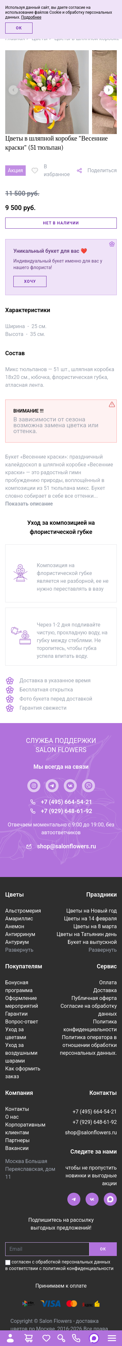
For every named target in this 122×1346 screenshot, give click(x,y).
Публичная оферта (94, 998)
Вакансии (17, 1148)
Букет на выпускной (92, 942)
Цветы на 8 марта (95, 926)
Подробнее (31, 17)
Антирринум (20, 934)
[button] (109, 90)
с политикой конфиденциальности (76, 1268)
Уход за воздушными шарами (21, 1053)
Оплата (108, 982)
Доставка (105, 990)
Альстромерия (23, 911)
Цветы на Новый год (91, 911)
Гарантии (16, 1014)
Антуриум (17, 942)
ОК (103, 1249)
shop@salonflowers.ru (66, 846)
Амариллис (19, 918)
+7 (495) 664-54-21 (66, 801)
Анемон (14, 926)
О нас (12, 1117)
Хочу (30, 281)
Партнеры (17, 1140)
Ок (19, 28)
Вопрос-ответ (21, 1022)
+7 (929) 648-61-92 (66, 811)
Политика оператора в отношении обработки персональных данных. (88, 1045)
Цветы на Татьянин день (87, 934)
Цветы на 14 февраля (90, 918)
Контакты (17, 1109)
